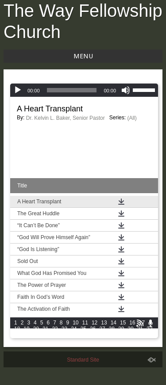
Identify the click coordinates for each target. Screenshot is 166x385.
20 (36, 329)
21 (45, 329)
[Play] (17, 90)
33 (17, 335)
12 (94, 323)
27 (102, 329)
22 (55, 329)
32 (149, 329)
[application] (84, 90)
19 (26, 329)
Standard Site (83, 360)
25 (83, 329)
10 (75, 323)
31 (140, 329)
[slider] (72, 90)
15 (123, 323)
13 (104, 323)
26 (93, 329)
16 (132, 323)
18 (17, 329)
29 (121, 329)
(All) (131, 118)
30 (130, 329)
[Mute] (125, 90)
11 (85, 323)
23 (64, 329)
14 (113, 323)
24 (74, 329)
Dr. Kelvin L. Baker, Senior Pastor (65, 118)
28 (112, 329)
